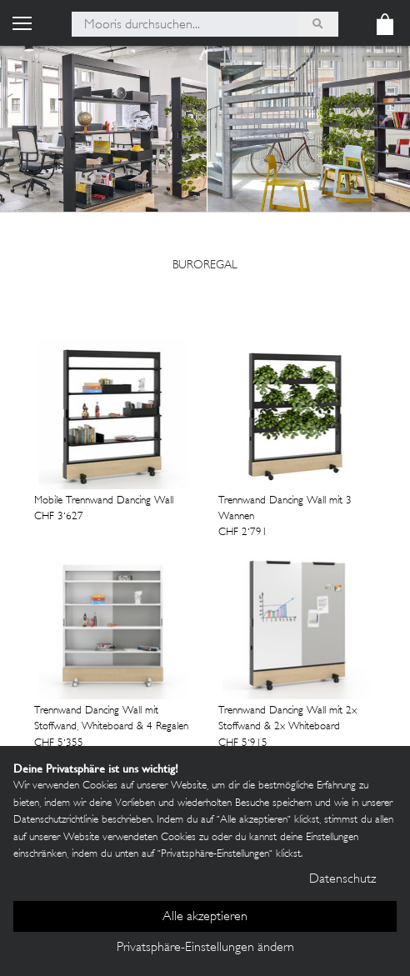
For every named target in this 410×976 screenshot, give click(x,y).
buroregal (205, 265)
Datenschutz (342, 879)
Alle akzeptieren (205, 917)
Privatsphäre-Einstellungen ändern (205, 948)
